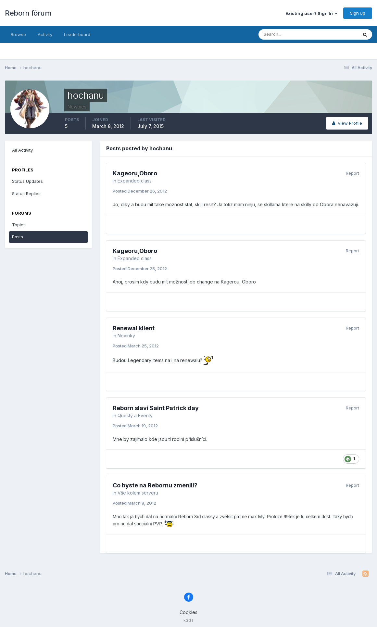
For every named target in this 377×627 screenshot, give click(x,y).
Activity (45, 34)
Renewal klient (134, 328)
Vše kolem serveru (138, 492)
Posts (17, 236)
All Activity (22, 150)
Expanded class (135, 180)
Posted (140, 191)
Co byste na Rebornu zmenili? (155, 485)
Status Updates (27, 181)
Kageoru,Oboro (135, 173)
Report (352, 173)
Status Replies (26, 193)
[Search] (287, 34)
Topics (19, 224)
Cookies (188, 612)
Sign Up (357, 13)
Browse (18, 34)
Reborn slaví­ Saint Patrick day (156, 408)
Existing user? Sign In (311, 13)
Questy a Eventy (135, 415)
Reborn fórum (28, 13)
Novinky (126, 335)
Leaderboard (77, 34)
